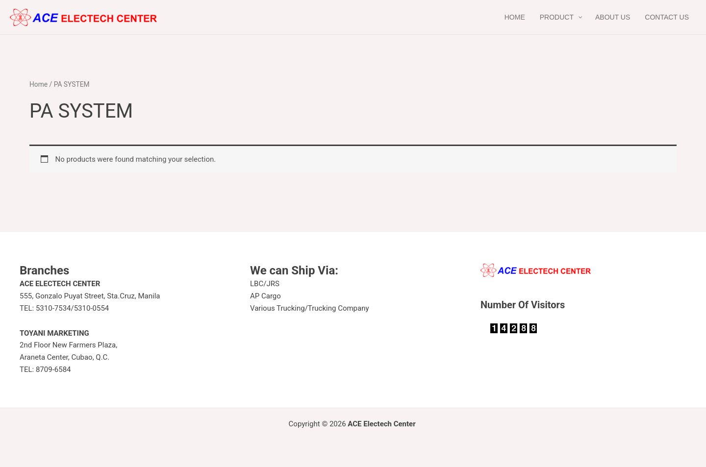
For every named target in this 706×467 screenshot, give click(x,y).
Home (38, 84)
